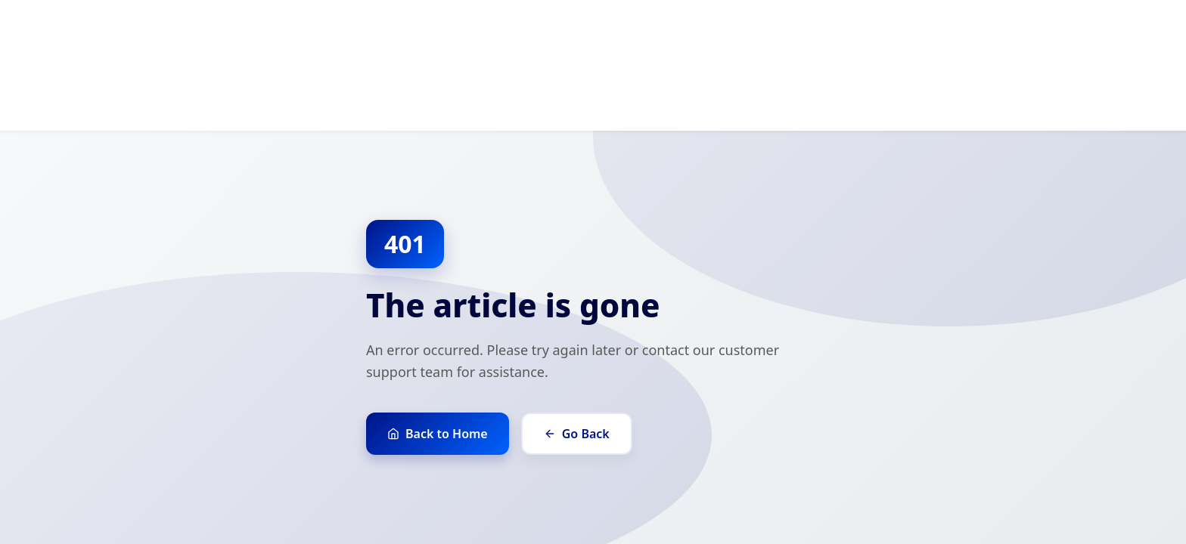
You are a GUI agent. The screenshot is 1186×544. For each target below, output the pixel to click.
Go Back (577, 433)
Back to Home (437, 433)
